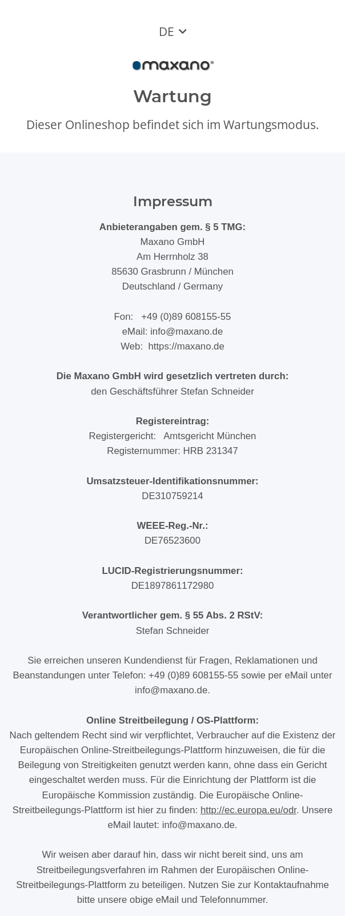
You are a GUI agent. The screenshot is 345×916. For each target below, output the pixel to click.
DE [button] (166, 31)
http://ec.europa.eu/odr (248, 810)
